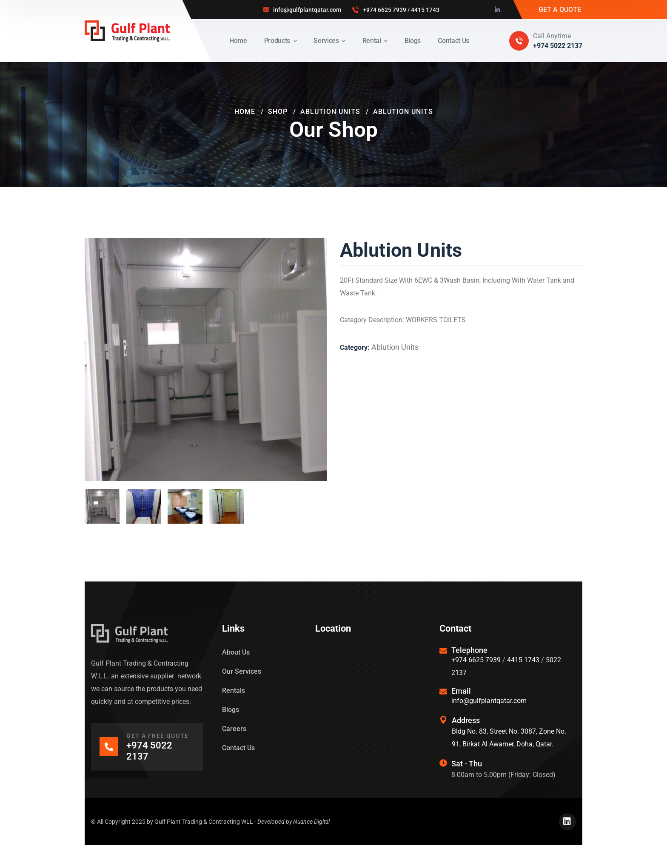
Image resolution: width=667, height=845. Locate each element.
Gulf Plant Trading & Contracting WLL (203, 821)
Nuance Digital (311, 821)
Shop (278, 112)
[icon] (498, 9)
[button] (306, 259)
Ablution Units (330, 112)
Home (244, 112)
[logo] (127, 30)
